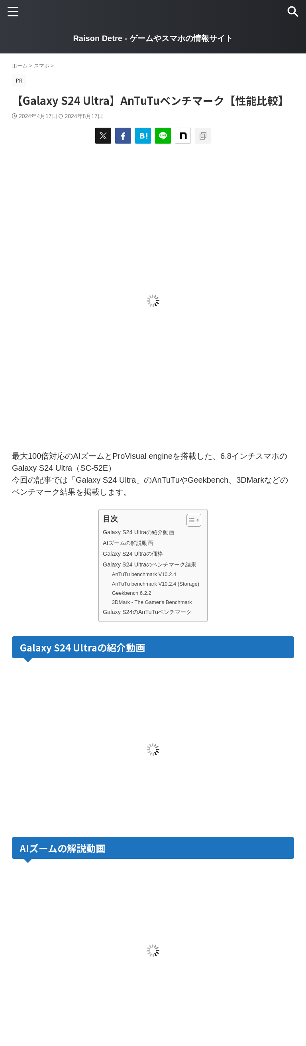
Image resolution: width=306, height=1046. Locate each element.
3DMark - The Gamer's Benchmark (152, 602)
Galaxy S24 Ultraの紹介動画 (138, 532)
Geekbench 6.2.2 (131, 593)
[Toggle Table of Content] (189, 520)
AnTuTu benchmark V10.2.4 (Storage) (155, 584)
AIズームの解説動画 (128, 543)
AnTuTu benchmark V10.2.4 (144, 574)
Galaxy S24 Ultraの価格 (133, 554)
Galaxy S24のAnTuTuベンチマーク (147, 612)
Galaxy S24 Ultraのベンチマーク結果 (149, 564)
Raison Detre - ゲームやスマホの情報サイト (153, 38)
